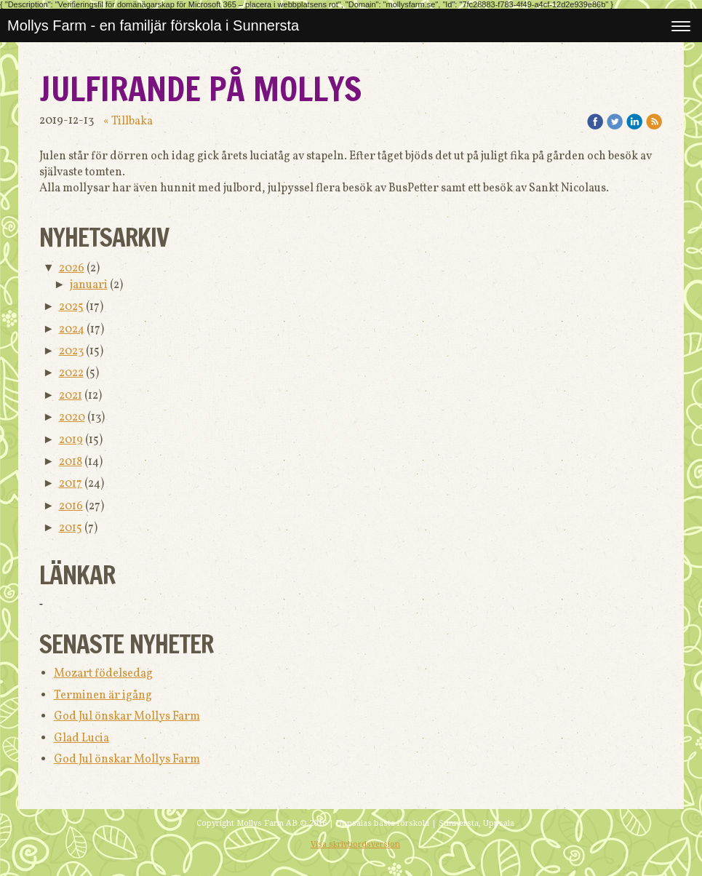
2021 (70, 396)
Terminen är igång (103, 696)
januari (89, 285)
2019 (71, 440)
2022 (71, 373)
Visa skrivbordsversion (355, 844)
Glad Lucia (81, 738)
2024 (71, 330)
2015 (70, 528)
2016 (71, 506)
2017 (70, 484)
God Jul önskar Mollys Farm (127, 717)
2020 (72, 418)
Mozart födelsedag (103, 674)
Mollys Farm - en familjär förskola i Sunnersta (153, 25)
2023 (71, 351)
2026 (71, 268)
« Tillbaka (128, 122)
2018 (70, 462)
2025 (71, 307)
